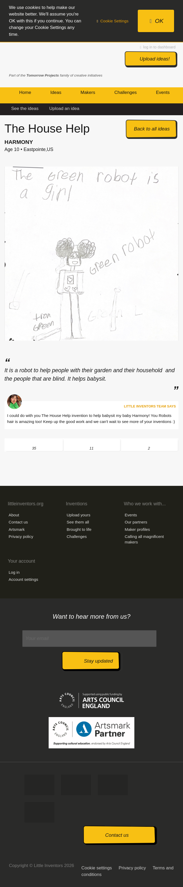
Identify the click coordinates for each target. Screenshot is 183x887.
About (14, 515)
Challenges (77, 536)
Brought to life (79, 529)
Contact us (18, 522)
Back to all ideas (152, 129)
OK (156, 21)
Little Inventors (36, 58)
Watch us (39, 812)
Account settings (23, 579)
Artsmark (17, 529)
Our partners (136, 522)
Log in (14, 572)
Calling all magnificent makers (144, 539)
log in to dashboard (158, 47)
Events (131, 515)
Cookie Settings (113, 21)
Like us (39, 785)
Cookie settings (96, 867)
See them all (78, 522)
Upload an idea (64, 108)
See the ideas (25, 108)
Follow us (113, 785)
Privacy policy (21, 536)
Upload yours (78, 515)
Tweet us (76, 785)
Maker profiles (137, 529)
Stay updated (98, 661)
